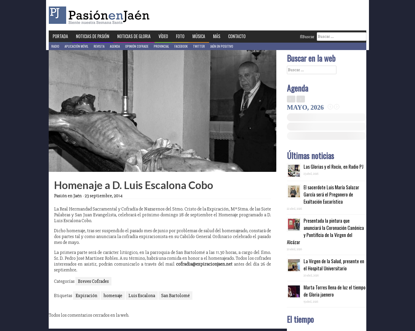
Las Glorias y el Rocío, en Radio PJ (333, 166)
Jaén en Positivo (221, 46)
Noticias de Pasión (92, 36)
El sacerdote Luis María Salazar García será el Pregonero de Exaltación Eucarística (331, 194)
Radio (55, 46)
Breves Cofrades (93, 281)
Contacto (237, 36)
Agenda (115, 46)
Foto (180, 36)
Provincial (161, 46)
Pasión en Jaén (100, 15)
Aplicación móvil (76, 46)
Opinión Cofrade (136, 46)
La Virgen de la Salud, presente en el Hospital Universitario (334, 265)
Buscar (307, 36)
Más (216, 36)
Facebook (181, 46)
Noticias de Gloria (134, 36)
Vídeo (163, 36)
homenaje (112, 295)
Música (198, 36)
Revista (99, 46)
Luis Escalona (141, 295)
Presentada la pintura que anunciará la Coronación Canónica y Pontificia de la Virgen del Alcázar (325, 231)
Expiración (86, 295)
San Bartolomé (175, 295)
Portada (60, 36)
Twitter (199, 46)
